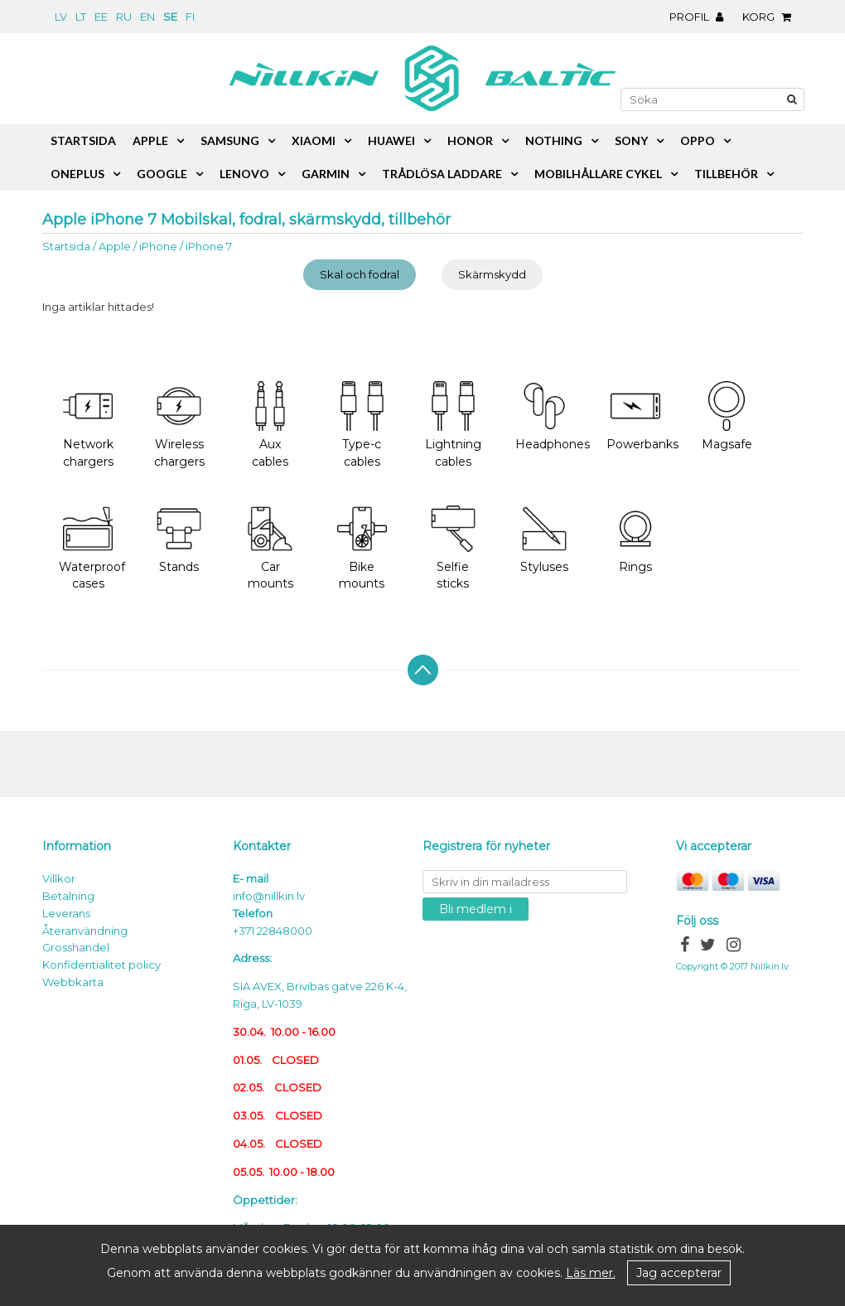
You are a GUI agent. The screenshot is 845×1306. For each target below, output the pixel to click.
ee (101, 16)
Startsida (66, 246)
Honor (470, 140)
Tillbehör (726, 174)
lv (61, 16)
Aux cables (270, 425)
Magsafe (727, 416)
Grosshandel (75, 947)
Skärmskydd (492, 274)
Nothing (553, 140)
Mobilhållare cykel (598, 174)
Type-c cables (362, 425)
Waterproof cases (92, 548)
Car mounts (270, 548)
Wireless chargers (179, 425)
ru (124, 16)
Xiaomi (314, 140)
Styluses (544, 539)
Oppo (697, 140)
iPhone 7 (209, 246)
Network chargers (88, 425)
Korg (770, 16)
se (170, 16)
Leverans (66, 913)
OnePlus (77, 174)
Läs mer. (591, 1272)
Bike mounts (362, 548)
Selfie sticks (453, 548)
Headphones (552, 416)
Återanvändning (85, 930)
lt (80, 16)
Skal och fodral (359, 274)
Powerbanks (642, 416)
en (147, 16)
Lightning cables (453, 425)
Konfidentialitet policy (101, 964)
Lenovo (244, 174)
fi (190, 16)
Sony (631, 140)
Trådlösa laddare (442, 174)
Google (162, 174)
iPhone (158, 246)
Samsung (229, 140)
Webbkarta (73, 982)
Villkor (58, 878)
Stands (179, 539)
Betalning (68, 895)
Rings (635, 539)
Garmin (326, 174)
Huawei (391, 140)
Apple (115, 246)
